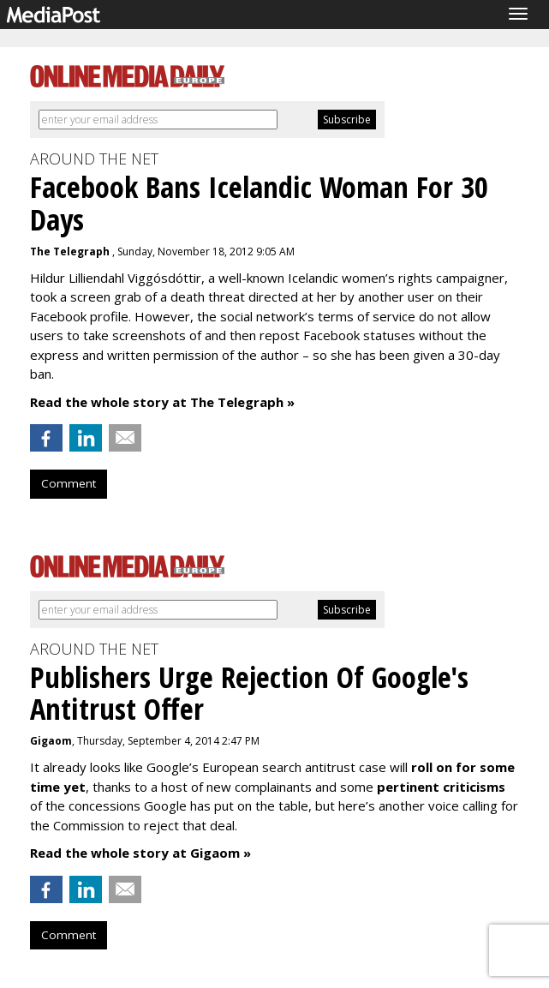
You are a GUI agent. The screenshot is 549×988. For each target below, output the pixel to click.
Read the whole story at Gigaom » (140, 852)
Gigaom (51, 741)
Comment (68, 483)
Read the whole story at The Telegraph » (162, 401)
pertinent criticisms (441, 786)
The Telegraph (71, 251)
